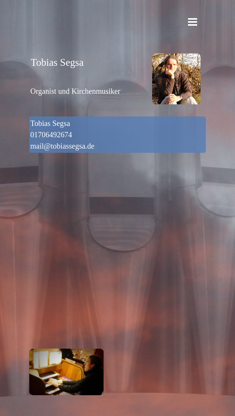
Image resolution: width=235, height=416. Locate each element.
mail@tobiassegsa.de (62, 146)
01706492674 (53, 134)
